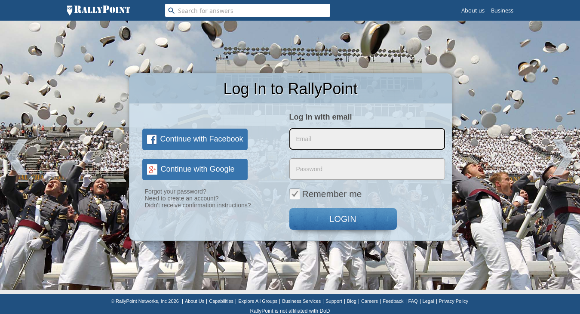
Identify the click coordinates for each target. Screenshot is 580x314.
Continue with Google (191, 169)
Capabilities (221, 301)
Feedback (393, 301)
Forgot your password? (175, 191)
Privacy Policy (453, 301)
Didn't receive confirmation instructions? (198, 205)
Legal (428, 301)
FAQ (413, 301)
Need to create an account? (182, 198)
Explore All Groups (257, 301)
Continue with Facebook (195, 139)
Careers (369, 301)
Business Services (301, 301)
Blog (351, 301)
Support (333, 301)
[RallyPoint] (98, 10)
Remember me (325, 193)
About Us (194, 301)
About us (473, 10)
